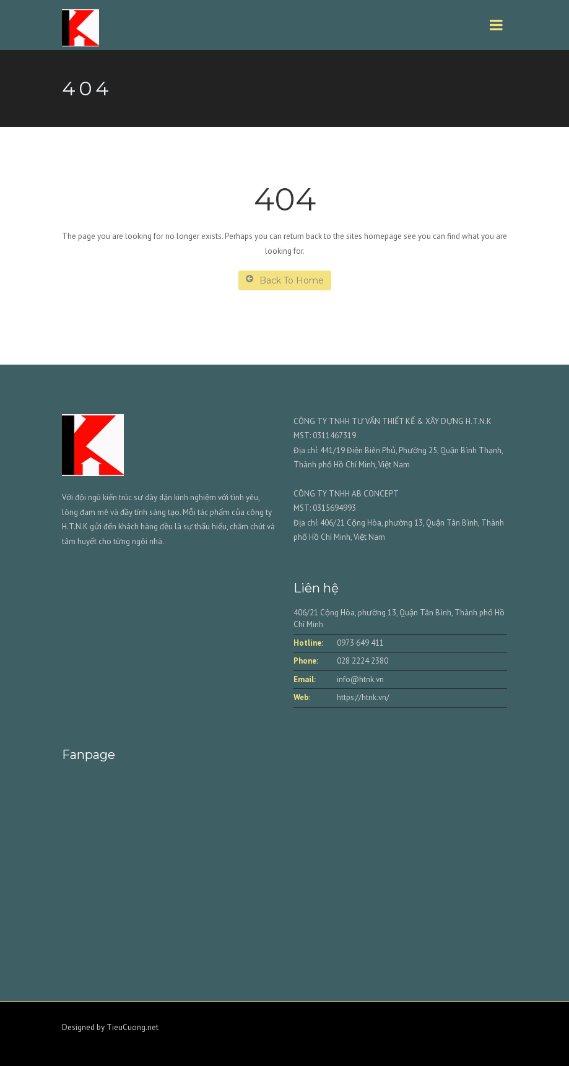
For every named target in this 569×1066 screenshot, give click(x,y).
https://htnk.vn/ (363, 697)
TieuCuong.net (132, 1027)
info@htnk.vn (360, 679)
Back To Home (285, 280)
